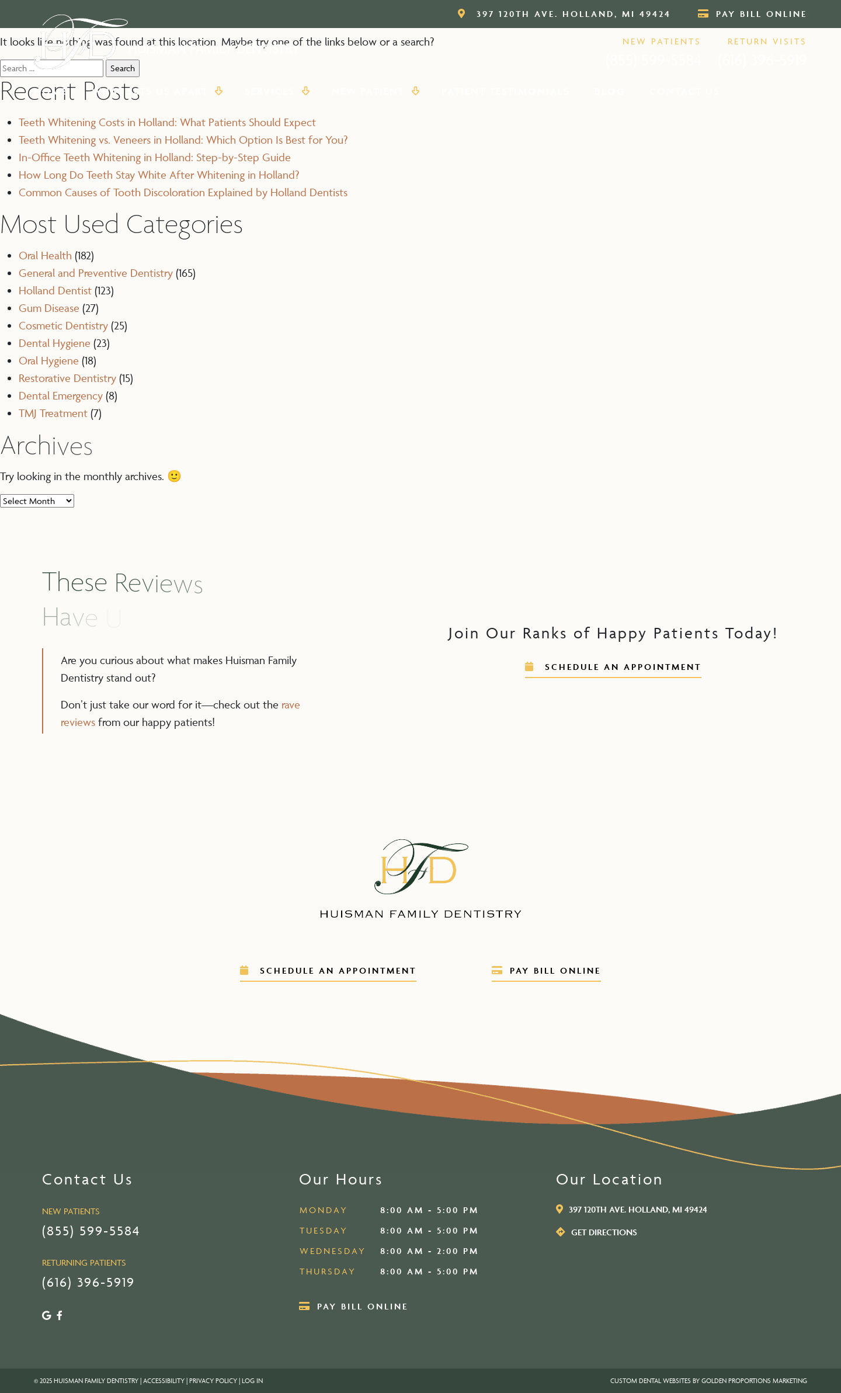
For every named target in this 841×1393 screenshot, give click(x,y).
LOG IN (252, 1380)
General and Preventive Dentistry (96, 273)
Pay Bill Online (752, 13)
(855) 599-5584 (653, 60)
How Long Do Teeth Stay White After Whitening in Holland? (159, 175)
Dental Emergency (61, 395)
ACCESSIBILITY (164, 1380)
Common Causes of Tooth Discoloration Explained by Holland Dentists (183, 192)
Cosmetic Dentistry (63, 325)
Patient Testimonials (506, 91)
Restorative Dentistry (67, 378)
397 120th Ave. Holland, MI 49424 (564, 13)
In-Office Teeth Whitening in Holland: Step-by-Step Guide (155, 157)
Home (50, 91)
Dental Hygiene (55, 343)
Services (276, 91)
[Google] (46, 1316)
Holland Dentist (55, 290)
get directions (596, 1232)
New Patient (374, 91)
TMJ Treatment (53, 413)
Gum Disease (49, 308)
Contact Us (684, 91)
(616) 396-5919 (762, 60)
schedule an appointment (613, 666)
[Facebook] (59, 1316)
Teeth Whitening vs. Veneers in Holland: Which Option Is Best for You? (183, 140)
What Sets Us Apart (156, 91)
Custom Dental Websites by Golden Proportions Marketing (708, 1380)
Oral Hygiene (49, 360)
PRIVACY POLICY (213, 1380)
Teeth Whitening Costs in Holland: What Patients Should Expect (167, 122)
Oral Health (45, 255)
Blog (610, 91)
